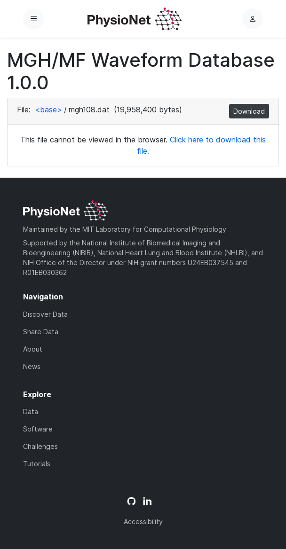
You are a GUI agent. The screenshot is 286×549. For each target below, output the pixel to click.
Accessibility (143, 521)
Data (30, 412)
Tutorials (36, 464)
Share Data (40, 332)
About (32, 349)
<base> (48, 109)
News (31, 366)
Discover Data (45, 314)
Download (249, 111)
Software (38, 429)
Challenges (40, 446)
